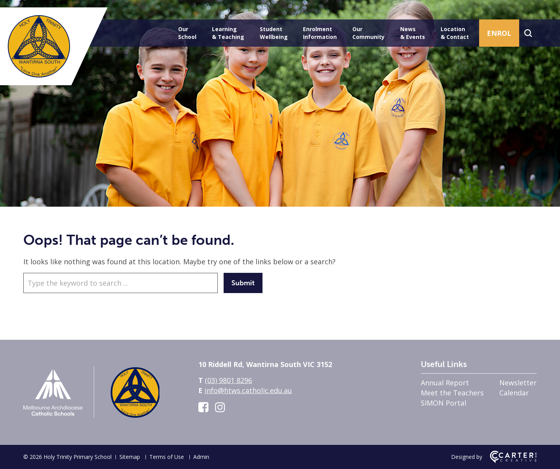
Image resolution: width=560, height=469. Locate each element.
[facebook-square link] (203, 407)
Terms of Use (166, 456)
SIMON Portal (443, 403)
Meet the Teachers (452, 392)
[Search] (528, 33)
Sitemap (129, 456)
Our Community (368, 32)
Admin (201, 456)
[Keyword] (120, 283)
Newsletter (518, 382)
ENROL (499, 33)
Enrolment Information (320, 32)
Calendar (514, 392)
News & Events (412, 32)
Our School (187, 32)
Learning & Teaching (228, 32)
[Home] (91, 420)
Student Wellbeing (274, 32)
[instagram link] (220, 407)
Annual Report (445, 382)
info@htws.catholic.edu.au (248, 390)
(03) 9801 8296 (228, 380)
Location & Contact (455, 32)
